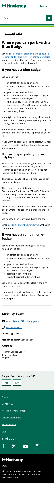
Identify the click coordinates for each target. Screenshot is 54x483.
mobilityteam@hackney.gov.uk (23, 321)
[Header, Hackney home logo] (14, 6)
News (5, 396)
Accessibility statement (14, 410)
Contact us (7, 403)
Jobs (4, 431)
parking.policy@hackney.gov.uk (23, 224)
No (17, 382)
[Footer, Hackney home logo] (12, 460)
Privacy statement (11, 417)
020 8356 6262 (14, 327)
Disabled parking (14, 33)
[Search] (49, 18)
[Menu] (45, 6)
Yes (6, 382)
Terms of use (9, 424)
